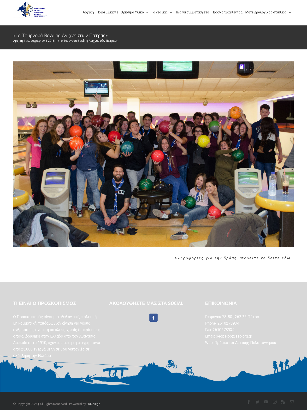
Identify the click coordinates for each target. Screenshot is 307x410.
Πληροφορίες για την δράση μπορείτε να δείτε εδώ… (234, 258)
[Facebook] (153, 318)
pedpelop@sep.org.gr (234, 336)
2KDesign (93, 404)
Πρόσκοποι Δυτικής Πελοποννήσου (245, 342)
